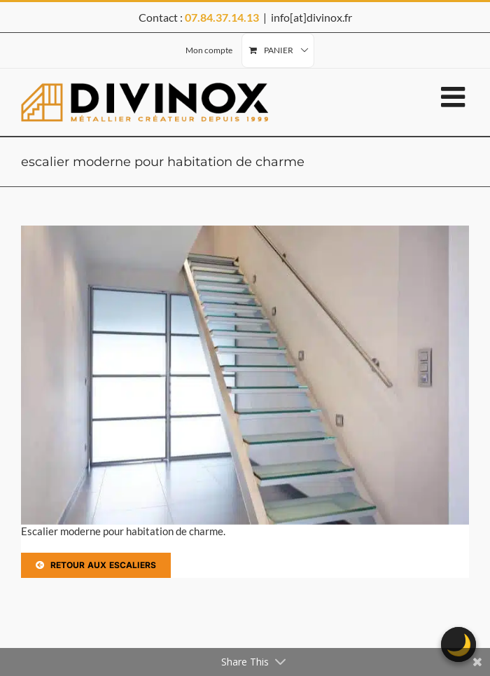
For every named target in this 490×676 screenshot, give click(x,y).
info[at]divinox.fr (311, 17)
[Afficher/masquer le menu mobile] (455, 97)
